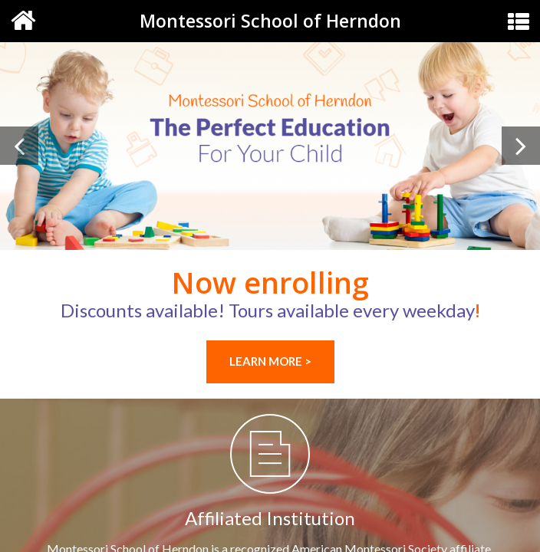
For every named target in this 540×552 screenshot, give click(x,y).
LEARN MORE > (270, 361)
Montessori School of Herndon (270, 20)
